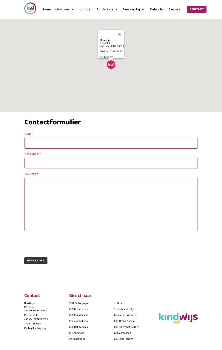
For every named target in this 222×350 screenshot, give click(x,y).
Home (46, 9)
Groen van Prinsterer (125, 315)
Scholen (86, 9)
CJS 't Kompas (76, 333)
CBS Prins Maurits (79, 315)
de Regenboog (77, 339)
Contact (197, 9)
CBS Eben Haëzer (123, 339)
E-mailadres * (32, 154)
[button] (111, 65)
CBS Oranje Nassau (124, 321)
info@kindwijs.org (36, 328)
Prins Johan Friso (78, 321)
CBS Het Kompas (78, 327)
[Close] (119, 34)
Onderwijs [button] (108, 9)
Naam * (28, 133)
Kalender (157, 9)
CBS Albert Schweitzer (126, 327)
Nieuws (174, 9)
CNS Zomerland (122, 333)
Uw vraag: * (31, 174)
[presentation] (52, 242)
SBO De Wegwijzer (79, 303)
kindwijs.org (106, 57)
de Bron (118, 303)
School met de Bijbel (125, 309)
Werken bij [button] (134, 9)
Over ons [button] (65, 9)
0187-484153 (33, 324)
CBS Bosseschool (79, 309)
